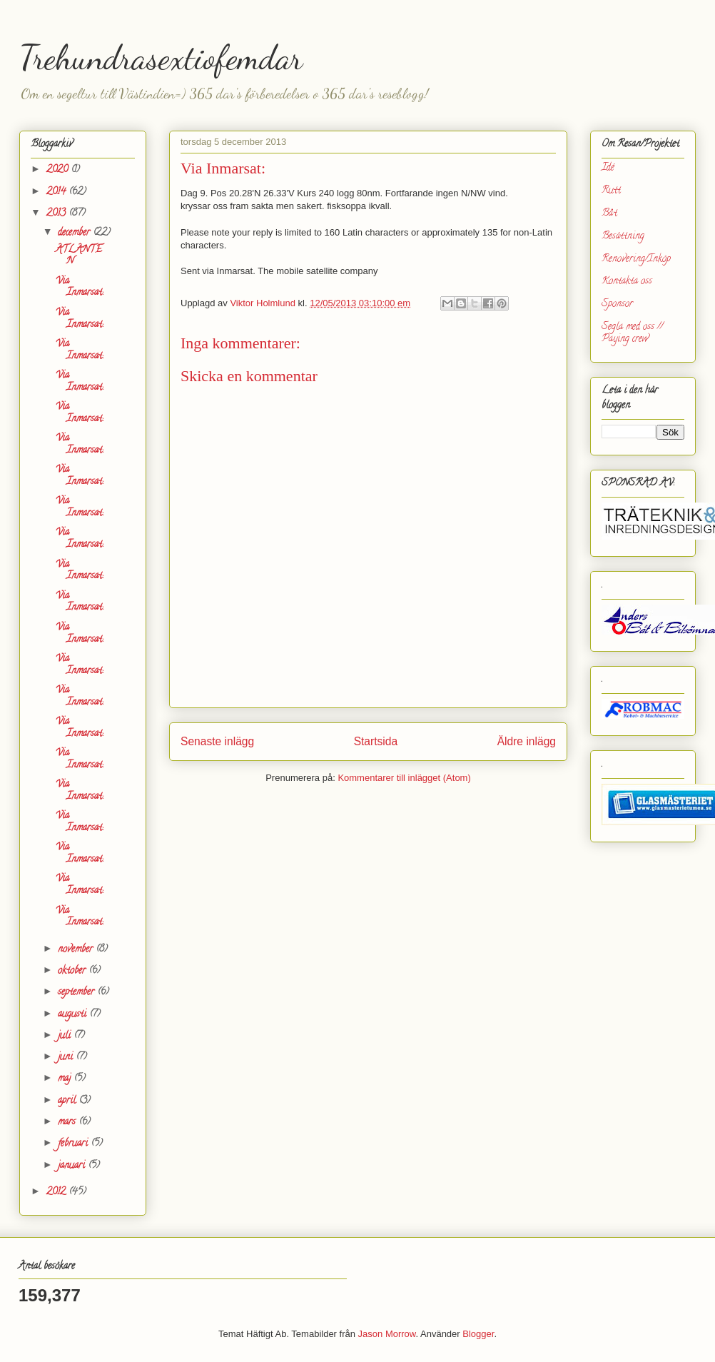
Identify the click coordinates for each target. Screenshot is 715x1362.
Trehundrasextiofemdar (161, 57)
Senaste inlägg (217, 741)
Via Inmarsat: (79, 287)
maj (65, 1078)
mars (68, 1122)
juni (67, 1057)
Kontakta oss (627, 281)
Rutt (611, 190)
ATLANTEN (79, 256)
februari (74, 1143)
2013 (57, 213)
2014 (57, 192)
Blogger (478, 1333)
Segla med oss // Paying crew (632, 333)
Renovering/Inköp (636, 259)
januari (73, 1166)
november (77, 949)
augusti (73, 1014)
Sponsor (617, 304)
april (68, 1101)
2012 (57, 1192)
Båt (609, 213)
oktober (73, 971)
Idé (608, 168)
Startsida (376, 741)
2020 (58, 170)
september (77, 992)
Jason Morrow (387, 1333)
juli (65, 1036)
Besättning (623, 236)
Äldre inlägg (526, 741)
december (75, 233)
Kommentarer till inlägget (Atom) (404, 777)
